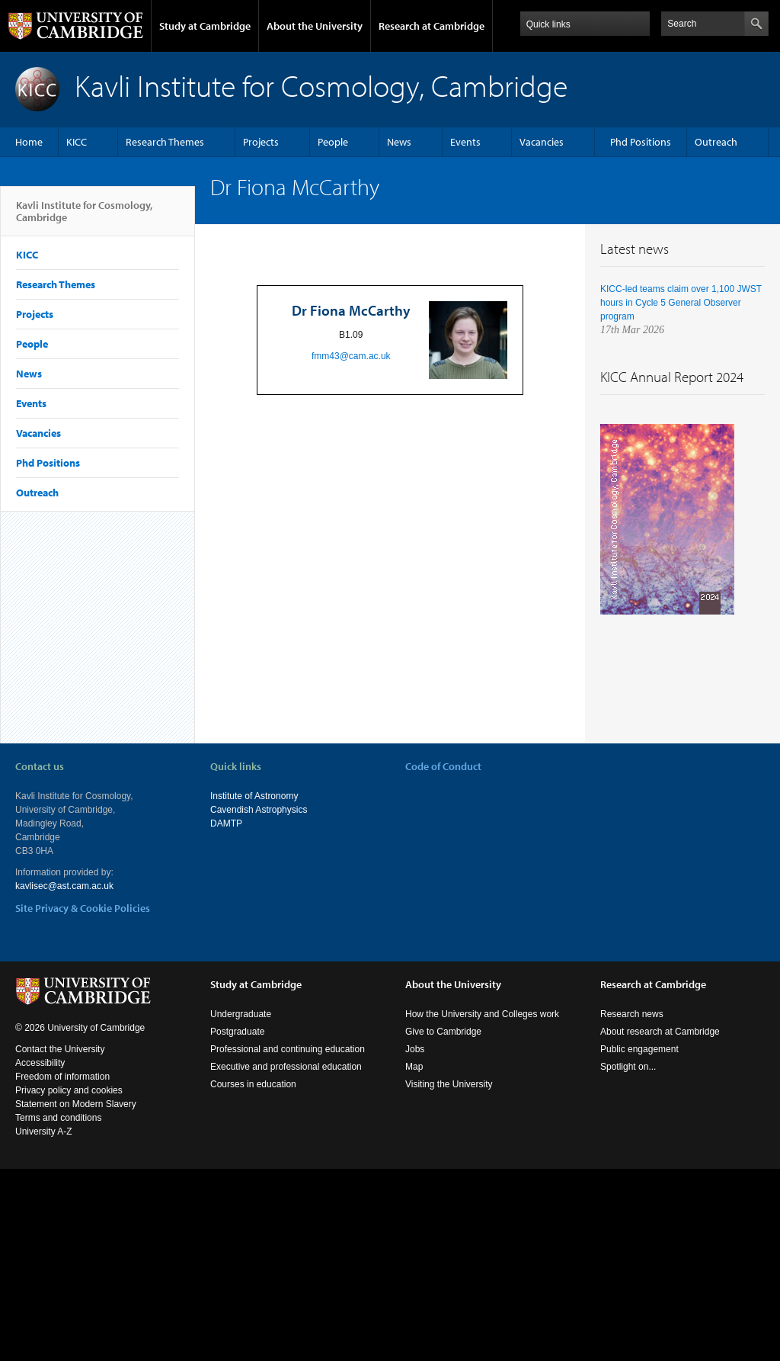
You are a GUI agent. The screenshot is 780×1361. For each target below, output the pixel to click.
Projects (261, 142)
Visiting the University (449, 1084)
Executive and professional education (286, 1066)
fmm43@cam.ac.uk (351, 356)
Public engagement (639, 1049)
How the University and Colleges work (482, 1014)
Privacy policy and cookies (69, 1090)
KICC (76, 142)
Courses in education (253, 1084)
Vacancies (541, 142)
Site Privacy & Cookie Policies (82, 908)
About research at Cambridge (660, 1031)
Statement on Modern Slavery (75, 1104)
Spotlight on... (628, 1066)
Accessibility (40, 1063)
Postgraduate (237, 1031)
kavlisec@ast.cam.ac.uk (64, 886)
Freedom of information (62, 1076)
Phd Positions (640, 142)
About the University (315, 26)
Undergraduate (240, 1014)
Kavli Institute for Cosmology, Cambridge (84, 217)
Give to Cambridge (443, 1031)
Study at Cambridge (205, 26)
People (333, 142)
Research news (631, 1014)
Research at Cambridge (431, 26)
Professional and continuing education (287, 1049)
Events (465, 142)
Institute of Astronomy (254, 796)
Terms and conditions (58, 1117)
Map (414, 1066)
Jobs (414, 1049)
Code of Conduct (443, 766)
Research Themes (165, 142)
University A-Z (43, 1131)
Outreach (716, 142)
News (399, 142)
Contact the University (59, 1049)
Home (29, 142)
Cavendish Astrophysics (258, 809)
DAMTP (226, 823)
